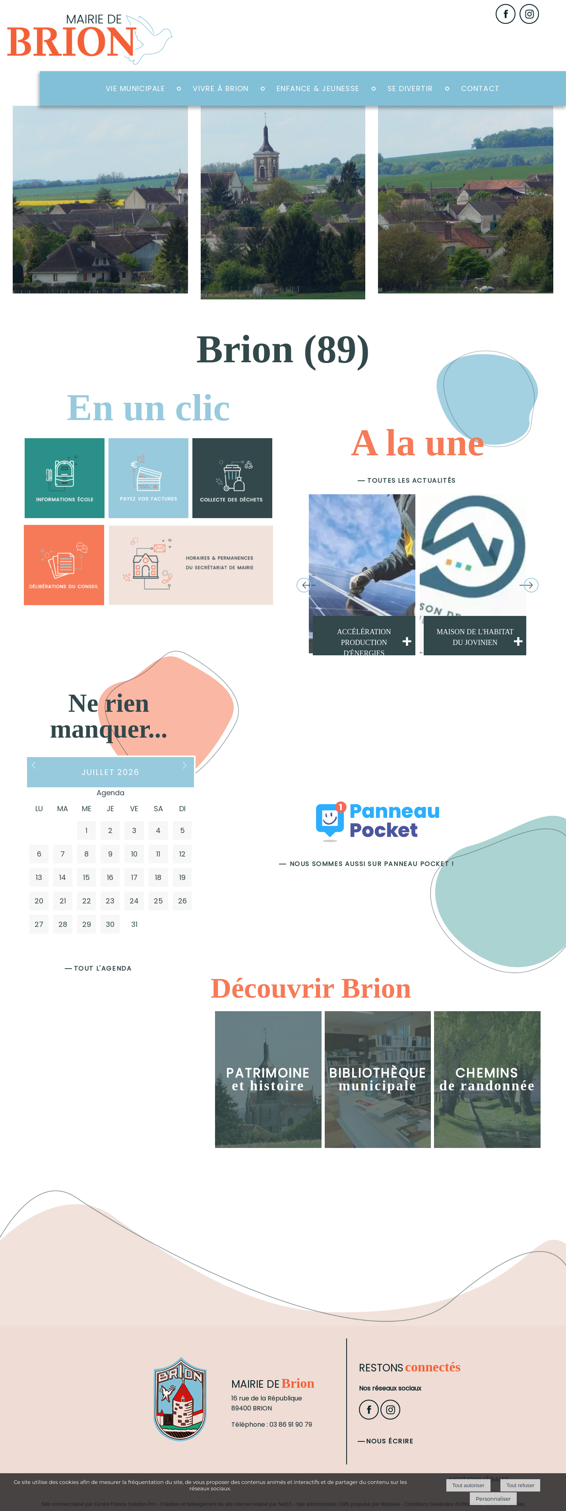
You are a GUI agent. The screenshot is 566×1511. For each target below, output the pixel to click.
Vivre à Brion (221, 88)
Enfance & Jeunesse (318, 88)
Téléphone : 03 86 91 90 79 (271, 1424)
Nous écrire (390, 1441)
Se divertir (410, 88)
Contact (480, 88)
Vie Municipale (135, 88)
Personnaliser (493, 1498)
